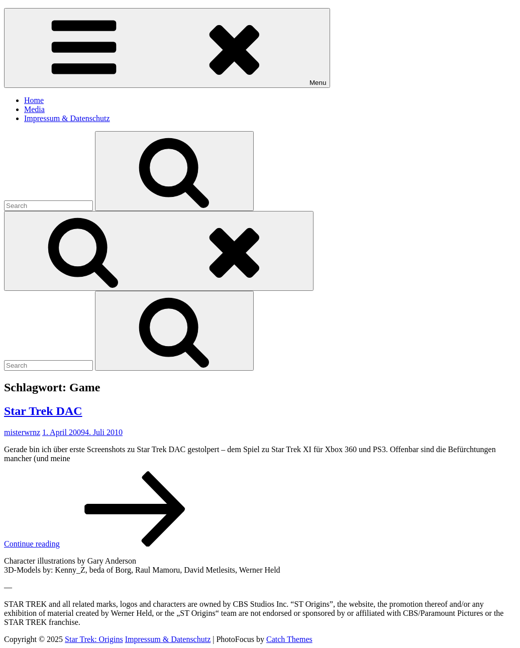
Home (34, 100)
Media (34, 109)
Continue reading (107, 543)
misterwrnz (22, 432)
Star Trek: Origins (94, 639)
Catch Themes (289, 639)
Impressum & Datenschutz (67, 118)
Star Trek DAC (43, 410)
